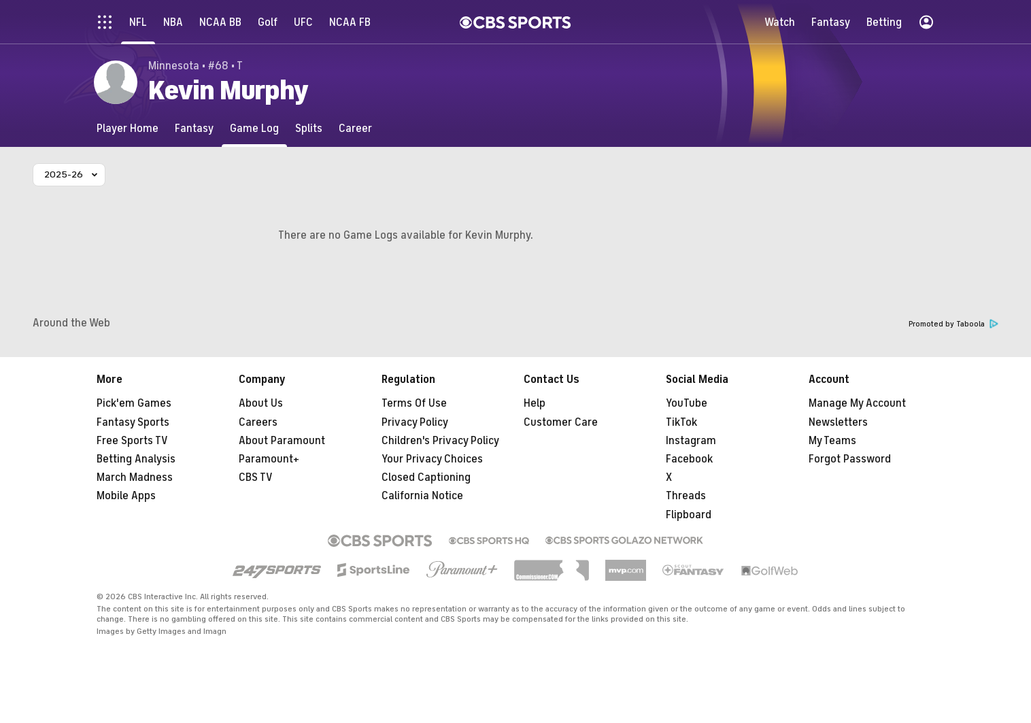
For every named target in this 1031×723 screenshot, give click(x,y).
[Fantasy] (194, 128)
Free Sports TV (132, 441)
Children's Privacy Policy (440, 441)
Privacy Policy (415, 422)
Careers (258, 422)
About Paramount (282, 441)
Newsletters (838, 422)
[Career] (355, 128)
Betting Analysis (136, 459)
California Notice (422, 496)
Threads (686, 496)
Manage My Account (857, 403)
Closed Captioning (426, 477)
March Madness (135, 477)
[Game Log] (254, 128)
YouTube (686, 403)
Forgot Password (850, 459)
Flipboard (688, 515)
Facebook (689, 459)
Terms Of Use (414, 403)
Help (534, 403)
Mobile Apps (126, 496)
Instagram (691, 441)
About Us (261, 403)
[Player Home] (127, 128)
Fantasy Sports (133, 422)
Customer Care (561, 422)
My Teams (832, 441)
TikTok (681, 422)
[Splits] (309, 128)
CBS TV (256, 477)
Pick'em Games (134, 403)
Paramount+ (269, 459)
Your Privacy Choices (432, 459)
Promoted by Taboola (953, 324)
